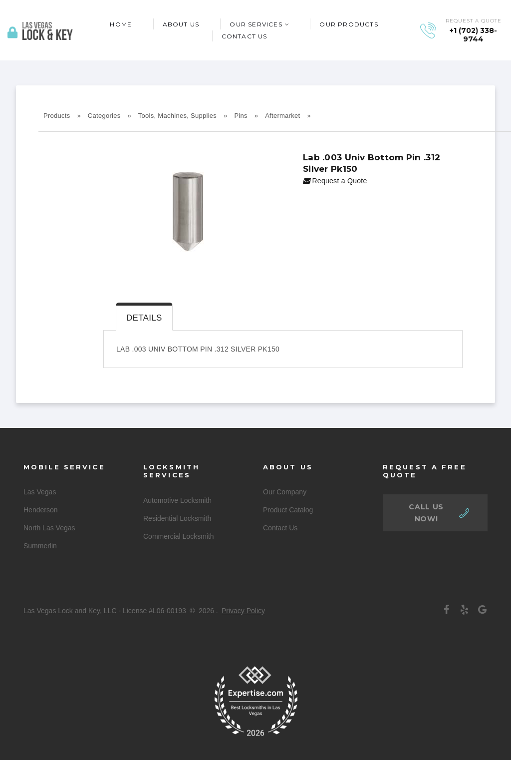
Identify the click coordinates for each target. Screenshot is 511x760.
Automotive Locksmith (177, 500)
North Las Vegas (49, 528)
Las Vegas (39, 492)
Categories (104, 115)
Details (144, 318)
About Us (181, 24)
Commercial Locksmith (178, 536)
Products (56, 115)
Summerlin (40, 546)
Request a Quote (335, 181)
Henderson (40, 510)
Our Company (284, 492)
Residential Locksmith (177, 518)
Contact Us (244, 36)
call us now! (426, 512)
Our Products (348, 24)
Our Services (256, 24)
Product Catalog (288, 510)
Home (121, 24)
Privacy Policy (243, 611)
